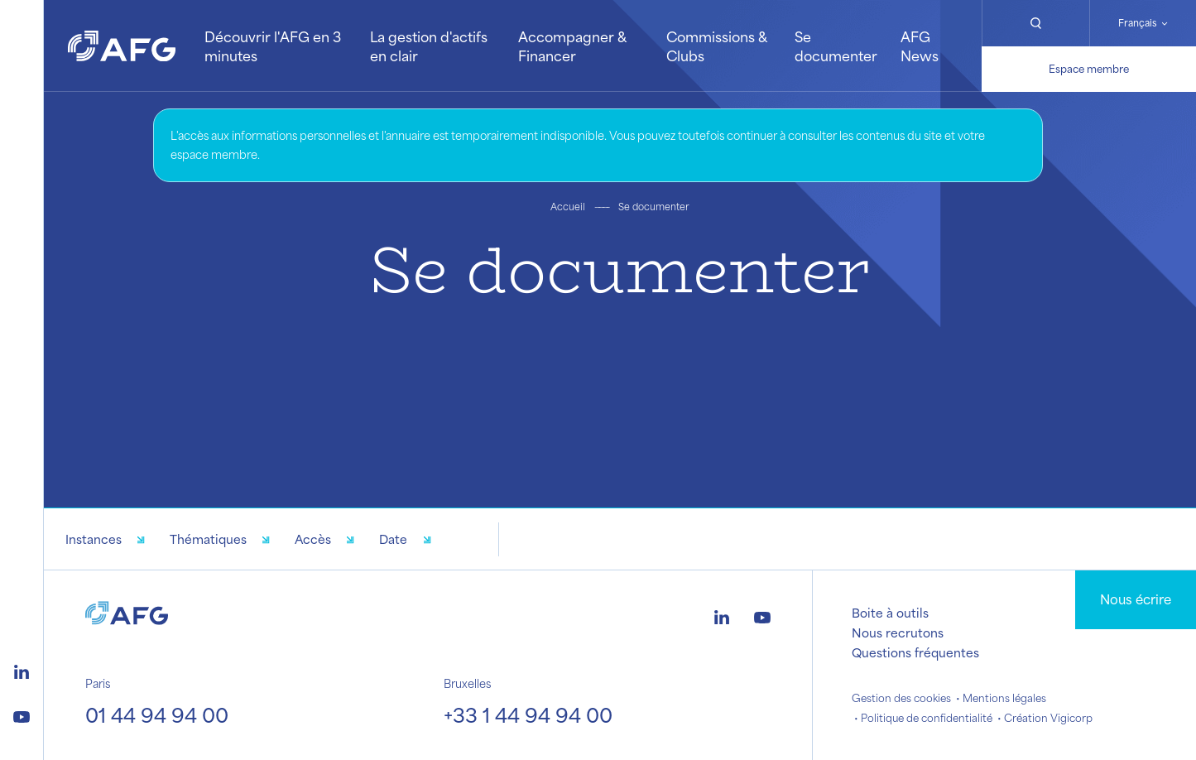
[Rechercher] (1035, 23)
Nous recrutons (898, 632)
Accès (313, 539)
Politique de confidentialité (926, 717)
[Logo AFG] (121, 46)
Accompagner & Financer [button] (572, 45)
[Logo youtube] (21, 714)
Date (393, 539)
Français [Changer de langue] (1137, 23)
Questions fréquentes (915, 652)
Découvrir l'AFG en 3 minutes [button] (272, 45)
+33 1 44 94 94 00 (528, 714)
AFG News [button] (920, 45)
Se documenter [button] (836, 45)
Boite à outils (890, 612)
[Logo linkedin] (21, 670)
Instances (93, 539)
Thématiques (208, 539)
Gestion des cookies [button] (901, 698)
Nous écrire (1135, 599)
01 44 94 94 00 (156, 714)
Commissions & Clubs (716, 45)
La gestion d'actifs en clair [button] (429, 45)
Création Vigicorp (1048, 717)
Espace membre (1089, 68)
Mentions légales (1004, 698)
